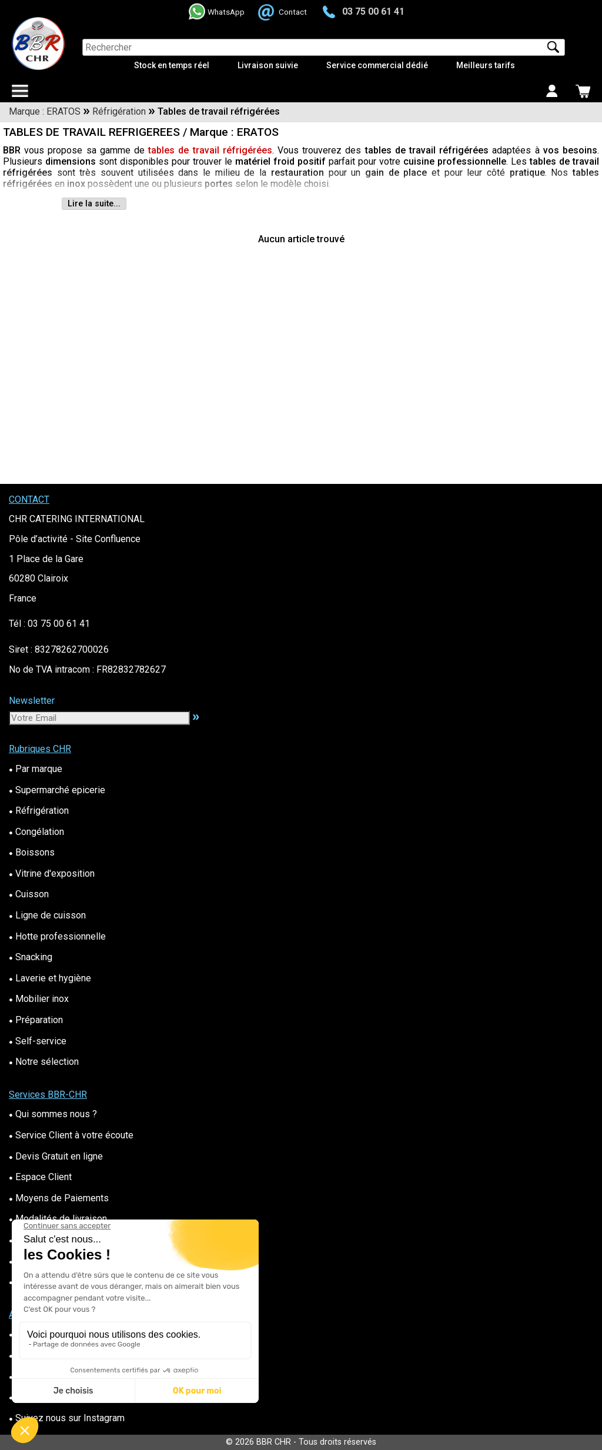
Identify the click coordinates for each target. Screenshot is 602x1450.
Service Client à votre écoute (71, 1135)
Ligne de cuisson (47, 915)
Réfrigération (39, 810)
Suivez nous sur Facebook (66, 1396)
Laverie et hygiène (50, 978)
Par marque (35, 768)
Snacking (30, 957)
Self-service (37, 1041)
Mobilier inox (39, 998)
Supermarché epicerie (57, 790)
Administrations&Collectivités (73, 1239)
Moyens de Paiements (59, 1198)
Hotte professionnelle (57, 936)
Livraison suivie (268, 65)
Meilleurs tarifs (485, 65)
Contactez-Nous (45, 1333)
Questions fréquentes (57, 1355)
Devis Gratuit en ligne (56, 1156)
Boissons (32, 852)
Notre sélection (44, 1061)
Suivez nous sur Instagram (67, 1418)
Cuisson (29, 894)
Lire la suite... (94, 204)
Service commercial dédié (377, 65)
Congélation (36, 831)
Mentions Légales (49, 1281)
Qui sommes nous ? (53, 1114)
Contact (293, 11)
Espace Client (40, 1176)
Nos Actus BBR (43, 1376)
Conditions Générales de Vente (76, 1261)
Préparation (36, 1019)
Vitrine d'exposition (52, 873)
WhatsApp (226, 11)
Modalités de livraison (58, 1218)
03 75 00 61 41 (373, 11)
